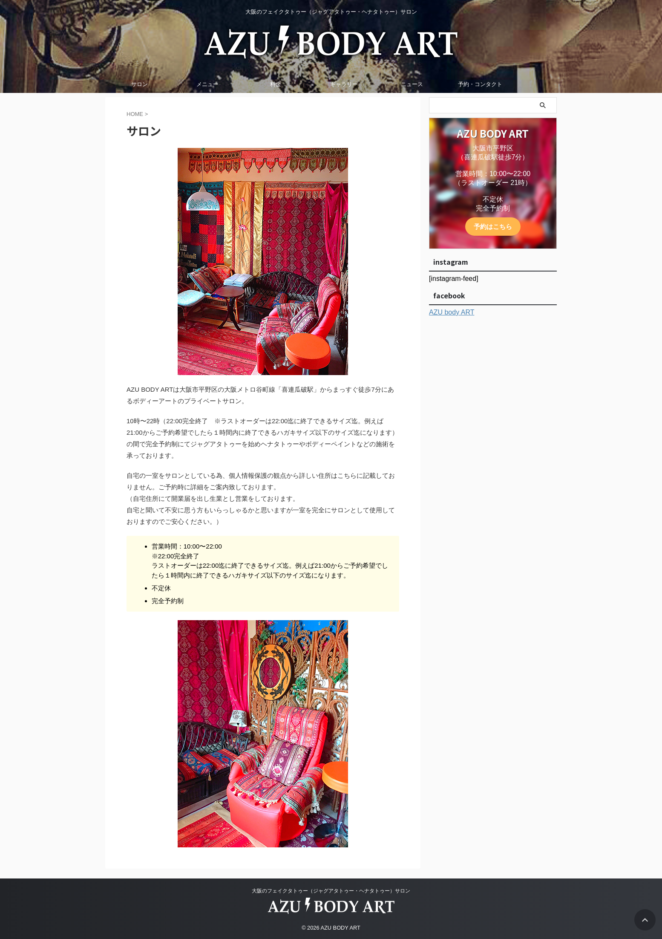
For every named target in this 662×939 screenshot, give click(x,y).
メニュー (207, 84)
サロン (139, 84)
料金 (275, 84)
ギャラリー (344, 84)
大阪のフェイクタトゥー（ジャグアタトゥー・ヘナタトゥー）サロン (331, 890)
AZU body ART (451, 312)
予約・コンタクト (480, 84)
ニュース (412, 84)
